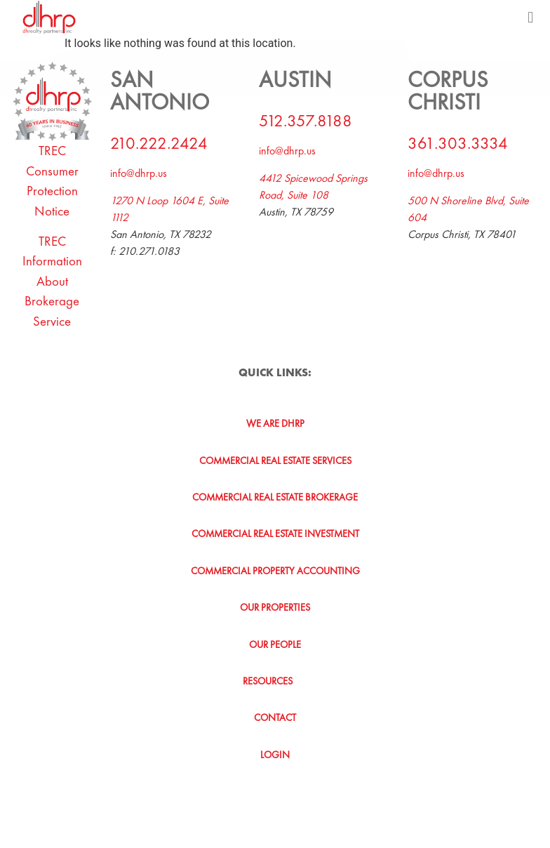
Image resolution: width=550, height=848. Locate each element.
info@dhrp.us (138, 173)
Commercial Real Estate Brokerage (275, 497)
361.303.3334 (458, 143)
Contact (275, 717)
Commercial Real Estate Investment (275, 533)
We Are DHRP (275, 423)
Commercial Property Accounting (275, 570)
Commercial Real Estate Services (275, 460)
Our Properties (275, 607)
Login (275, 754)
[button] (531, 17)
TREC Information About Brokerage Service (52, 281)
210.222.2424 (159, 143)
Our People (275, 644)
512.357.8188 (305, 120)
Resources (275, 681)
